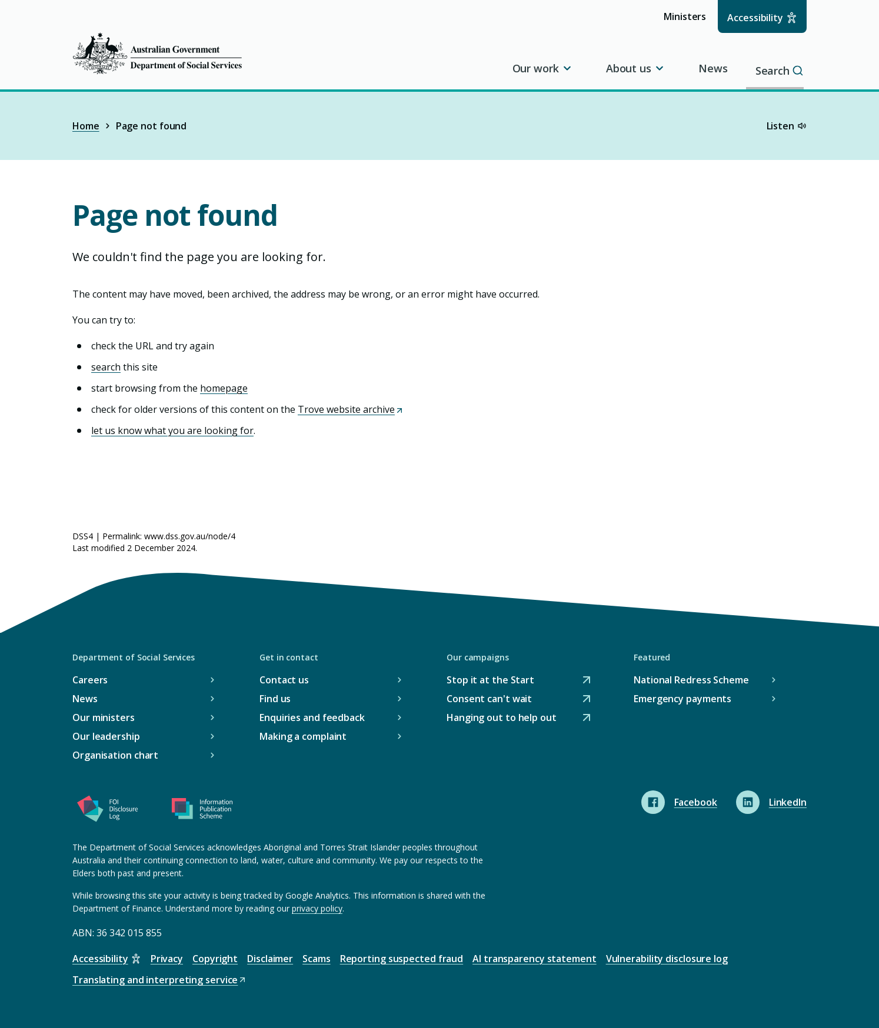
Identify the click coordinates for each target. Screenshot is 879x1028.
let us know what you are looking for (172, 430)
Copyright (215, 958)
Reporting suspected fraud (402, 958)
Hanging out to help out (502, 718)
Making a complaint (303, 736)
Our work (542, 68)
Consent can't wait (489, 699)
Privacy (167, 958)
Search (782, 68)
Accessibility (755, 17)
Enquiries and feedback (312, 717)
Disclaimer (270, 958)
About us (635, 68)
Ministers (689, 21)
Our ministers (103, 717)
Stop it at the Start (490, 680)
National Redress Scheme (691, 679)
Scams (316, 958)
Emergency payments (682, 698)
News (713, 68)
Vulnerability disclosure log (667, 958)
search (106, 367)
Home (85, 126)
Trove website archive (351, 409)
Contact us (284, 679)
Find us (275, 698)
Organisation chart (115, 755)
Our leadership (106, 736)
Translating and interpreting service (159, 980)
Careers (90, 679)
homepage (224, 388)
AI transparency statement (534, 958)
